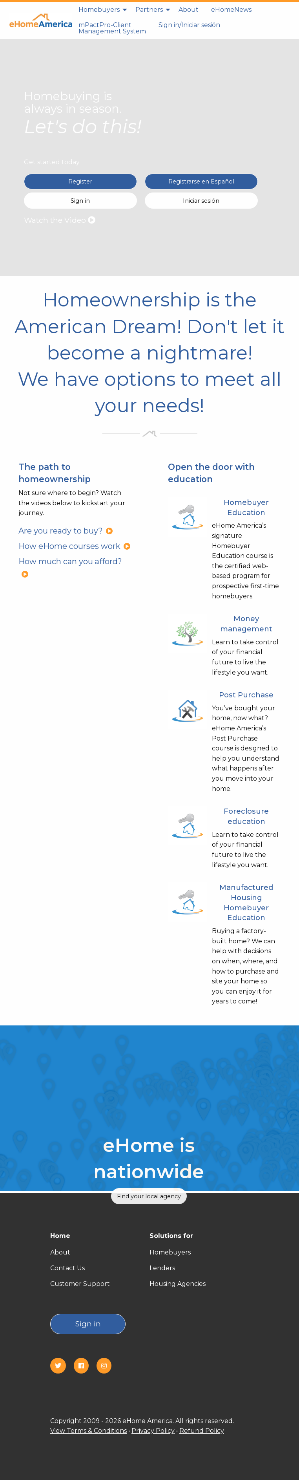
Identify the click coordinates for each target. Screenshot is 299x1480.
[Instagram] (107, 1366)
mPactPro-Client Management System (112, 28)
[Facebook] (84, 1366)
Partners (149, 9)
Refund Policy (201, 1430)
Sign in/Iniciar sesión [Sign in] (189, 25)
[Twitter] (61, 1366)
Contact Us (67, 1268)
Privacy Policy (153, 1430)
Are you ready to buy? (65, 531)
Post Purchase (246, 694)
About (189, 9)
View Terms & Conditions (88, 1430)
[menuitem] (100, 9)
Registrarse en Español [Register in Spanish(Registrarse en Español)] (201, 181)
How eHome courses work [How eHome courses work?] (74, 546)
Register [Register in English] (80, 181)
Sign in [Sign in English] (80, 200)
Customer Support (80, 1283)
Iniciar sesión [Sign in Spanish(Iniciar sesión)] (201, 200)
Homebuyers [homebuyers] (99, 9)
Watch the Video (59, 220)
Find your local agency (149, 1196)
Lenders (162, 1268)
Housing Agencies (178, 1283)
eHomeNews (231, 9)
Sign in (88, 1323)
